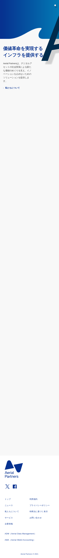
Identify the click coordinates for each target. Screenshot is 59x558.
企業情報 (9, 524)
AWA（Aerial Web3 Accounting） (20, 540)
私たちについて (14, 88)
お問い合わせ (36, 518)
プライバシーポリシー (40, 505)
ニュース (9, 505)
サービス (9, 518)
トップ (8, 499)
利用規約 (34, 499)
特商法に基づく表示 (39, 512)
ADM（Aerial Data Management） (20, 534)
